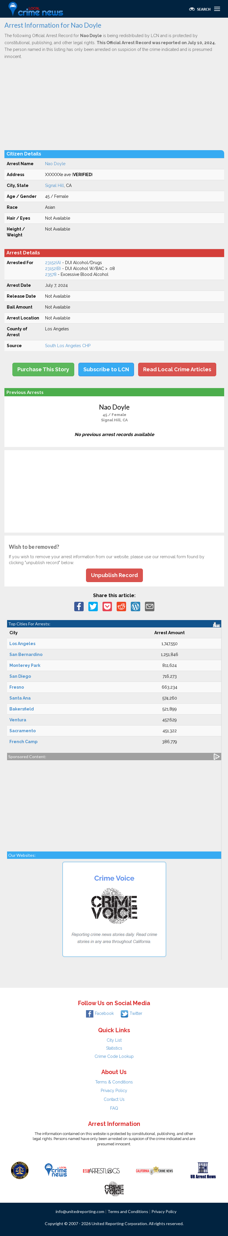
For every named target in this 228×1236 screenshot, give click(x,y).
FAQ (114, 1108)
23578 (51, 274)
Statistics (114, 1048)
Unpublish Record (114, 575)
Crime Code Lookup (114, 1056)
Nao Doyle (55, 163)
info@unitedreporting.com (80, 1211)
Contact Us (114, 1099)
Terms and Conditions (128, 1211)
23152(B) (53, 268)
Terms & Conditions (114, 1082)
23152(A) (53, 262)
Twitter (131, 1013)
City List (114, 1040)
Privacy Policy (114, 1090)
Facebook (100, 1013)
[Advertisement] (114, 104)
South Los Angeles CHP (67, 345)
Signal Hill (54, 185)
